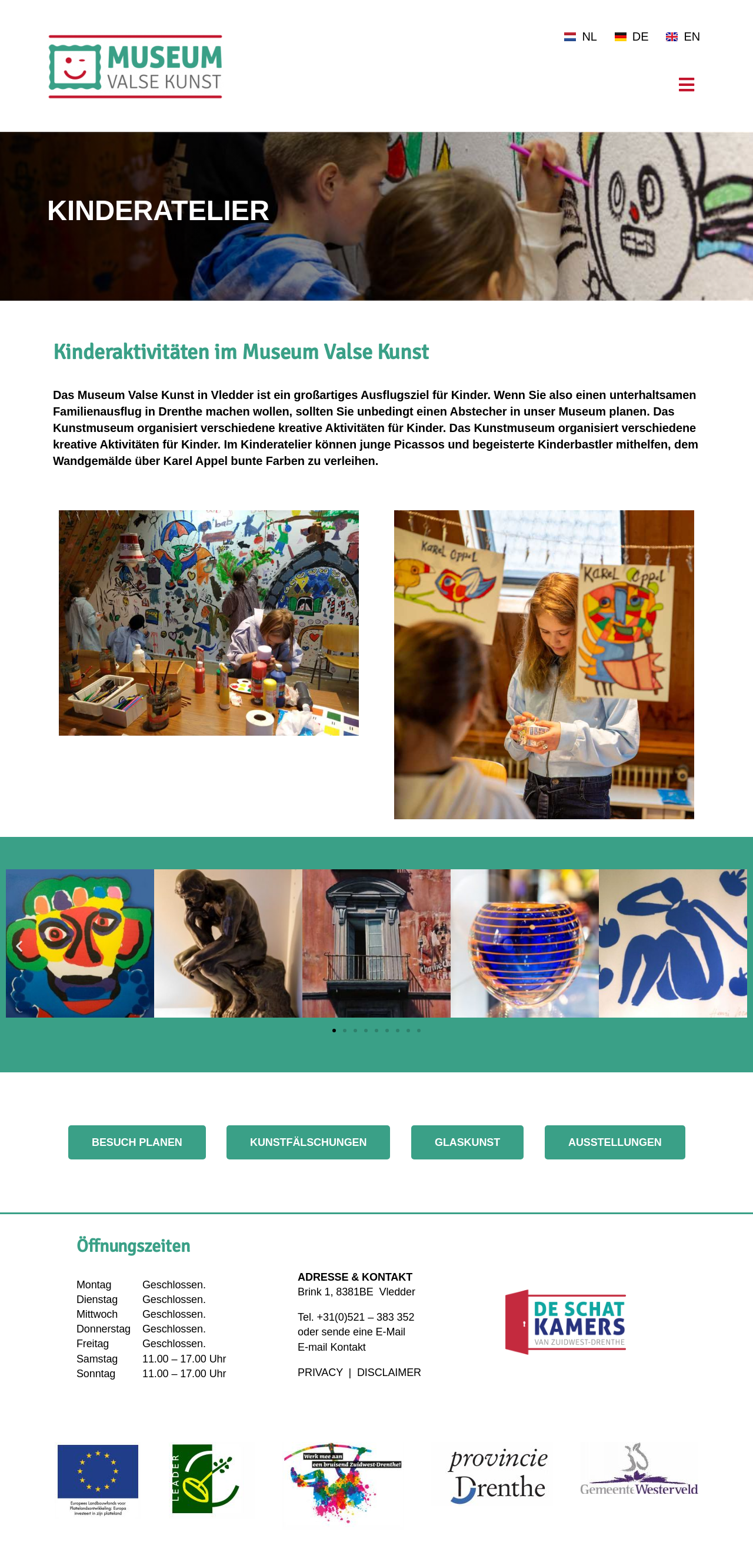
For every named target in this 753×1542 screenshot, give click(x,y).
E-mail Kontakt (332, 1347)
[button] (19, 945)
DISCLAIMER (389, 1372)
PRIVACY (322, 1372)
